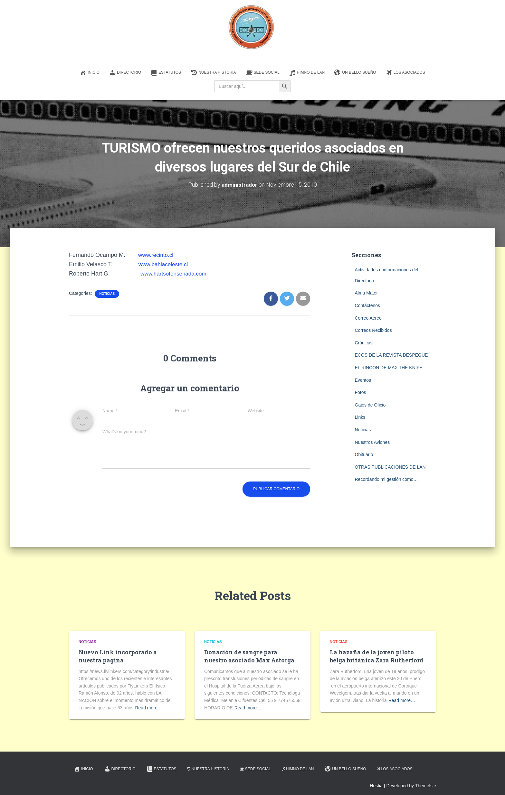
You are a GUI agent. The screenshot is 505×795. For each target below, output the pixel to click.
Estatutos (166, 73)
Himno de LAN (307, 73)
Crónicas (364, 342)
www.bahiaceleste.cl (164, 264)
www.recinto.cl (156, 255)
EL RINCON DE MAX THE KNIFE (389, 367)
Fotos (360, 392)
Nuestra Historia (213, 73)
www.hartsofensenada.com (175, 273)
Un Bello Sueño (355, 73)
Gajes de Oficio (370, 404)
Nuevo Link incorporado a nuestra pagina (118, 656)
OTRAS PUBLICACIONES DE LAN (390, 466)
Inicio (90, 73)
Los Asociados (405, 73)
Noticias (107, 293)
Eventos (363, 379)
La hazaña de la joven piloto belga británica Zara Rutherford (377, 656)
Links (360, 417)
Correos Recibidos (373, 330)
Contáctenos (367, 305)
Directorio (125, 73)
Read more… (148, 707)
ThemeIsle (425, 785)
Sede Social (263, 73)
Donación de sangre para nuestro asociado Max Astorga (249, 656)
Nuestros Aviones (372, 441)
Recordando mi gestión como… (386, 479)
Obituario (364, 454)
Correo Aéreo (368, 317)
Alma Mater (366, 292)
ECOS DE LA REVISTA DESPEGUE (391, 355)
